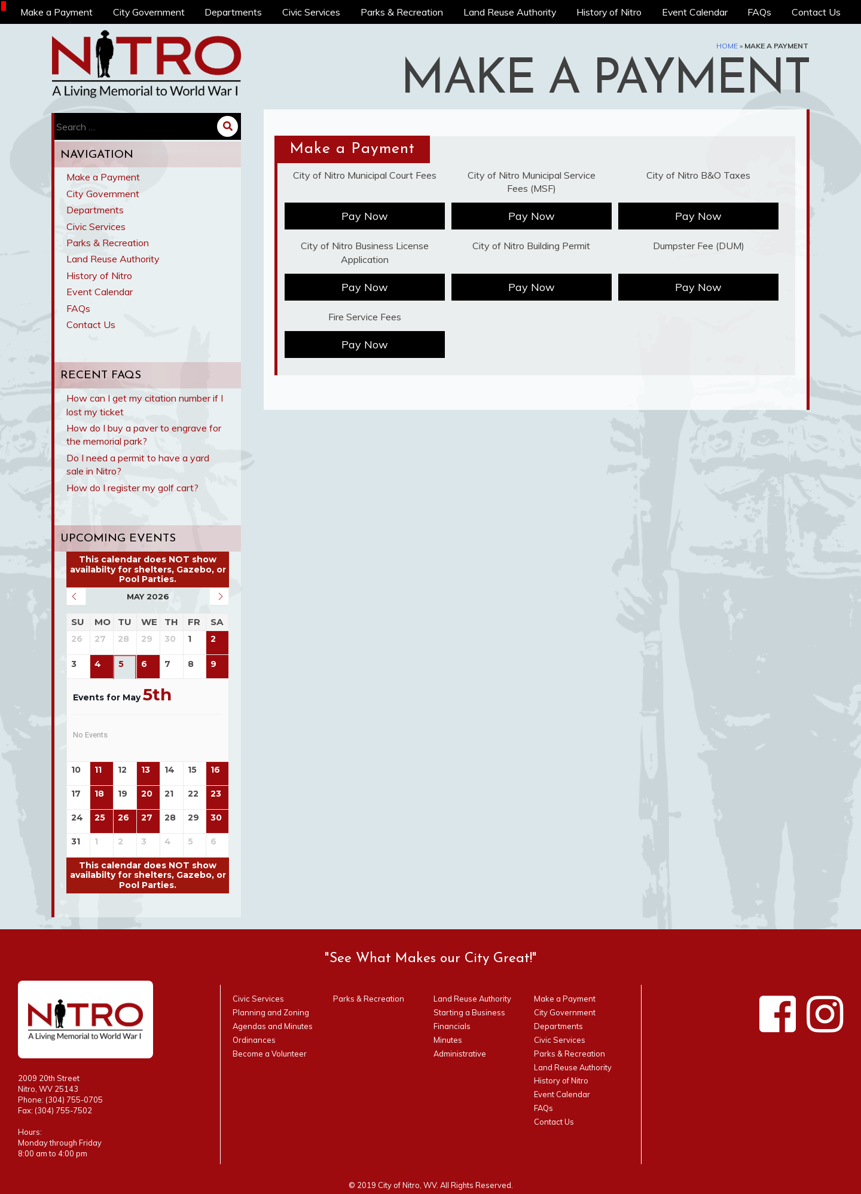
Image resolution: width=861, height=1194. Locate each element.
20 (146, 794)
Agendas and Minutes (273, 1026)
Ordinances (254, 1040)
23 (215, 794)
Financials (452, 1026)
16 (215, 770)
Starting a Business (469, 1012)
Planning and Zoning (271, 1012)
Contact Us (816, 12)
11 (98, 770)
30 (216, 818)
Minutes (447, 1040)
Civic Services (312, 12)
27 (146, 818)
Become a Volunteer (270, 1053)
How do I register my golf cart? (132, 488)
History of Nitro (610, 12)
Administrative (459, 1053)
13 (145, 770)
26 (123, 818)
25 (99, 818)
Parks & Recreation (403, 12)
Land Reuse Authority (510, 12)
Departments (234, 12)
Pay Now (364, 216)
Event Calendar (695, 12)
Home (727, 45)
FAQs (761, 12)
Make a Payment (56, 12)
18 (99, 794)
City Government (149, 12)
